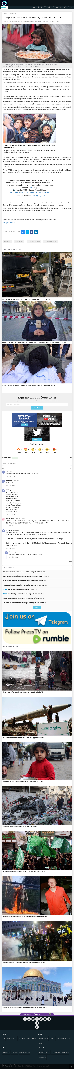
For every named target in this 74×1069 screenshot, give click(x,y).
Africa (34, 1038)
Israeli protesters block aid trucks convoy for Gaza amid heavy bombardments (29, 146)
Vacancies (65, 1052)
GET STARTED (37, 408)
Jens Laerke (19, 241)
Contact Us (42, 1057)
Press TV (41, 1048)
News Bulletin (43, 1038)
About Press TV (44, 1052)
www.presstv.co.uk (9, 223)
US (16, 1038)
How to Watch (55, 1052)
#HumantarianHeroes (18, 192)
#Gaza (31, 188)
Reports (52, 1038)
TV (3, 1048)
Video (40, 1034)
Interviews (60, 1038)
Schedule (15, 1052)
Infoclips (68, 1038)
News (5, 13)
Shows (41, 1043)
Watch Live (6, 1052)
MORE (37, 608)
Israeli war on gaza (34, 241)
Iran (4, 1038)
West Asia (10, 1038)
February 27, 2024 (38, 196)
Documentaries (24, 1052)
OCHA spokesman (50, 241)
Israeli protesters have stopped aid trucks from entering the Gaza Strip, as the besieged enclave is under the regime (29, 151)
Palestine (13, 13)
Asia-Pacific (26, 1038)
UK (20, 1038)
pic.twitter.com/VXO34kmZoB (38, 192)
